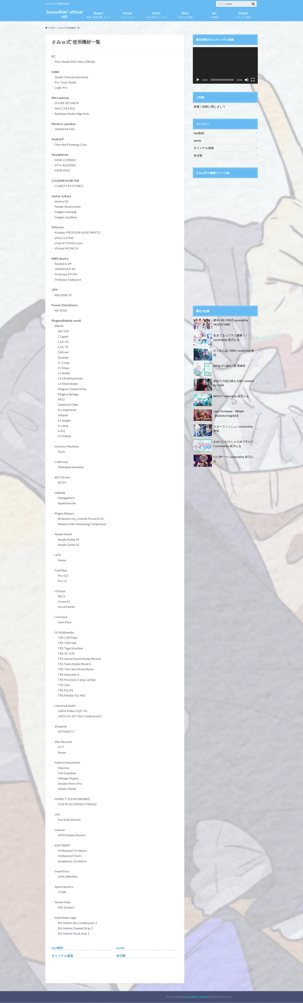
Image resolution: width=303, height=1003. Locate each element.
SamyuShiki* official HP (64, 14)
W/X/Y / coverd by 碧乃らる (220, 395)
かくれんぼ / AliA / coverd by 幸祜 (224, 350)
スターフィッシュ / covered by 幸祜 (224, 427)
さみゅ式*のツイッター (156, 14)
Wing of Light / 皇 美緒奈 (219, 365)
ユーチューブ (127, 14)
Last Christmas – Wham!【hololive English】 (218, 412)
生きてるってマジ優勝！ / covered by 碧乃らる (219, 336)
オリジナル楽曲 (243, 14)
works (120, 948)
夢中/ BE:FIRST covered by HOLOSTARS (220, 321)
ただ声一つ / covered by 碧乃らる (224, 455)
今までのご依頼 (185, 14)
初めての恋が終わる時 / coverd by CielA (222, 382)
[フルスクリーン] (253, 80)
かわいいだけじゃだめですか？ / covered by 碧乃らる (223, 442)
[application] (225, 65)
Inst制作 (214, 14)
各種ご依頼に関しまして (98, 14)
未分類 (120, 956)
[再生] (198, 80)
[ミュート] (247, 80)
